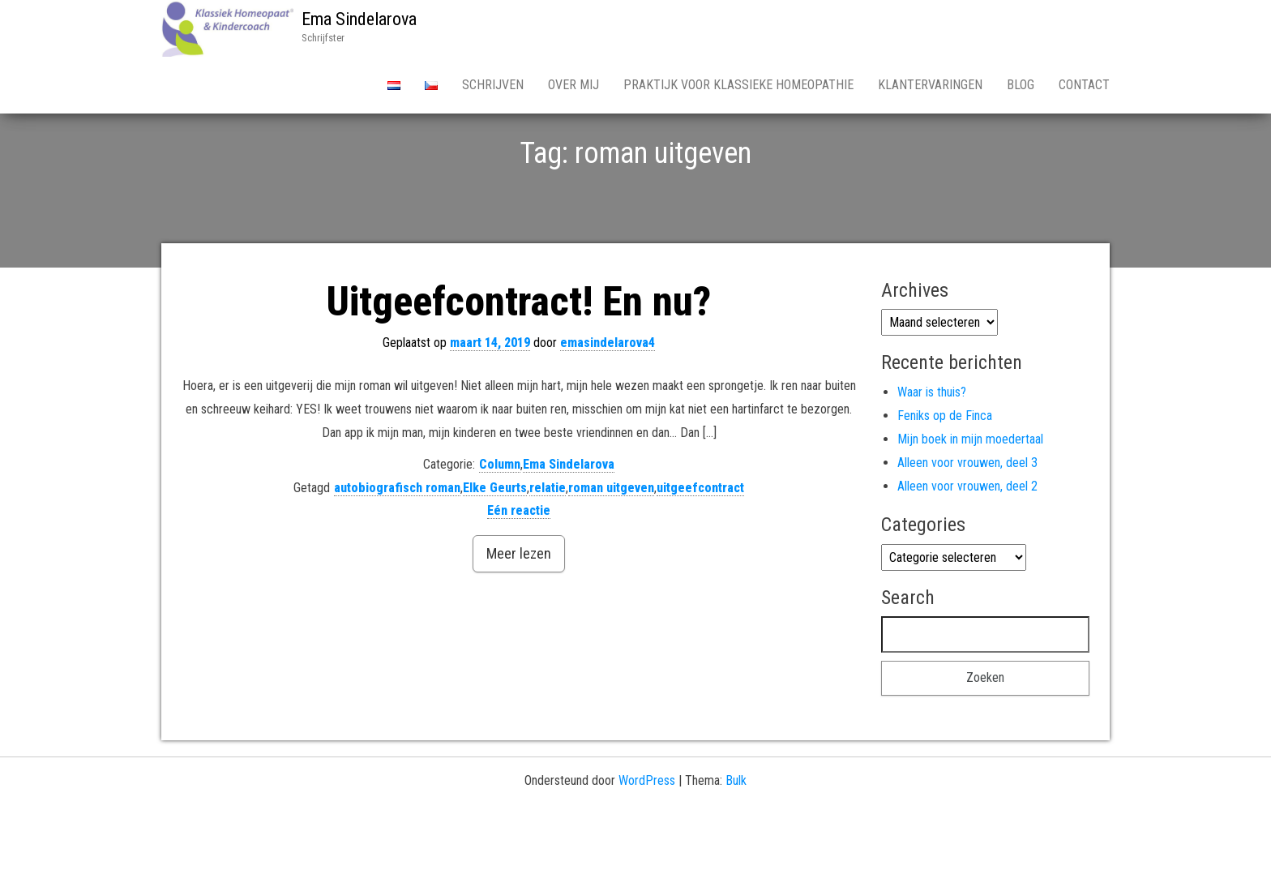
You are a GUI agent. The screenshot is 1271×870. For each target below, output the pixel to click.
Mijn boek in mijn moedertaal (970, 496)
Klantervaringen (930, 84)
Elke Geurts (495, 544)
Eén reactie (518, 567)
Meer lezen (518, 610)
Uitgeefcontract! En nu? (519, 358)
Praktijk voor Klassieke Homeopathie (738, 84)
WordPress (646, 837)
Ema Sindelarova (359, 19)
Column (499, 521)
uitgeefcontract (700, 544)
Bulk (736, 837)
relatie (547, 544)
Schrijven (493, 84)
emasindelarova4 (607, 399)
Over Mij (573, 84)
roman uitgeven (611, 544)
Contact (1084, 84)
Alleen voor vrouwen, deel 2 (967, 543)
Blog (1020, 84)
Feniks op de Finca (944, 472)
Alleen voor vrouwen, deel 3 (967, 519)
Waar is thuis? (931, 448)
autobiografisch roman (397, 544)
